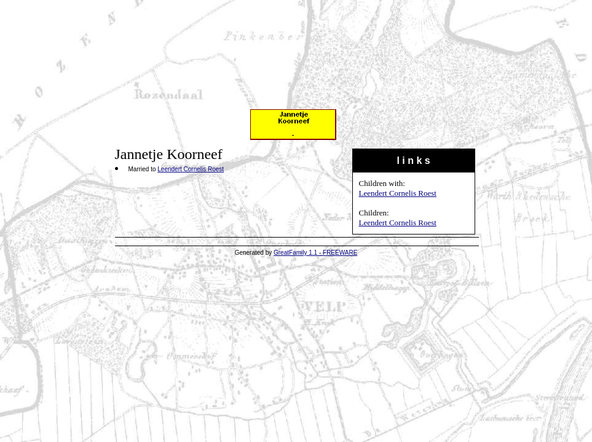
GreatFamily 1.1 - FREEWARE (315, 252)
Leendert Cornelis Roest (397, 193)
